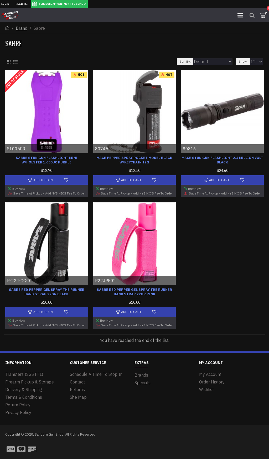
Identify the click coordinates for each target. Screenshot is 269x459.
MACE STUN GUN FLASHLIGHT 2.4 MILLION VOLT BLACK (222, 160)
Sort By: (185, 61)
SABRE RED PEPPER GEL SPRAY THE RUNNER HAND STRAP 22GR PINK (134, 292)
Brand (21, 28)
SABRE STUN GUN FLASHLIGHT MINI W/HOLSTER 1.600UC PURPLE (46, 160)
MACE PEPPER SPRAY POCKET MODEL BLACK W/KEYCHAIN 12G (134, 160)
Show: (243, 61)
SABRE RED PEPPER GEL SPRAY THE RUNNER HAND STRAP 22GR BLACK (46, 292)
